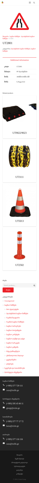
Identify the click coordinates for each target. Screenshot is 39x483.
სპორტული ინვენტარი (13, 372)
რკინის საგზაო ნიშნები (15, 322)
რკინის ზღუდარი (13, 318)
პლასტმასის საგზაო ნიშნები (20, 49)
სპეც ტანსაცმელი (13, 351)
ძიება (8, 290)
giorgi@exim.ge (13, 408)
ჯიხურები (9, 364)
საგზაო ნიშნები (15, 36)
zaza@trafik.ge (12, 390)
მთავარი (6, 36)
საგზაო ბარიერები (13, 326)
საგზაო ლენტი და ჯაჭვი (15, 339)
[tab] (19, 60)
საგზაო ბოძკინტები (13, 330)
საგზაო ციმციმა (12, 347)
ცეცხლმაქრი (11, 360)
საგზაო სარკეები (13, 343)
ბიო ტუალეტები (12, 309)
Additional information (19, 60)
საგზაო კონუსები (13, 334)
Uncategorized (9, 301)
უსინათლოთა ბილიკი (15, 355)
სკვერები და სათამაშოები (14, 368)
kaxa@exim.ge (12, 426)
